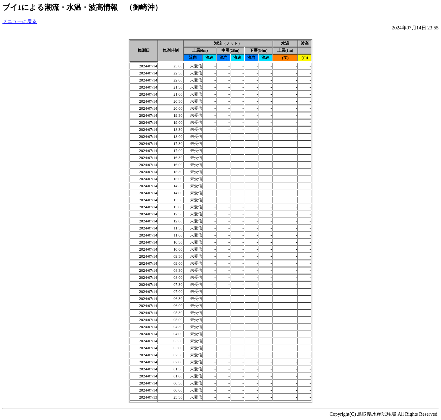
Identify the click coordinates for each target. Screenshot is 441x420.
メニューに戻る (19, 21)
